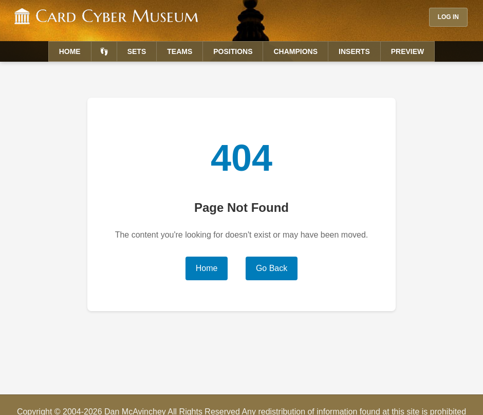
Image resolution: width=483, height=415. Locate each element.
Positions (232, 51)
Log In (448, 17)
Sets (136, 51)
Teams (179, 51)
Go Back (271, 268)
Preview (407, 51)
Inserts (354, 51)
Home (70, 51)
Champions (295, 51)
